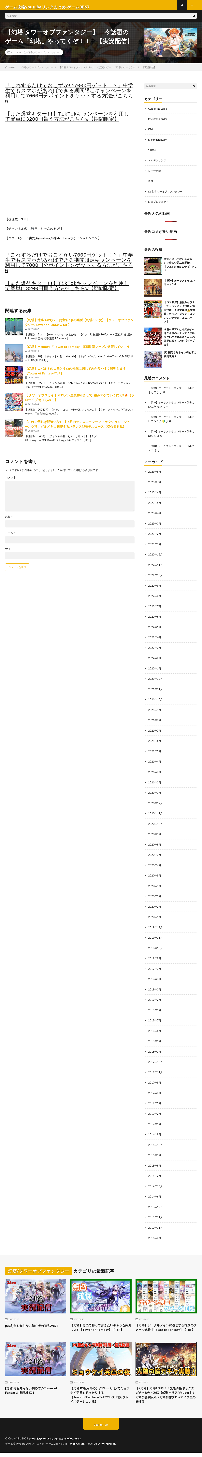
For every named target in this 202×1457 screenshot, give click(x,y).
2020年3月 (155, 894)
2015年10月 (155, 1140)
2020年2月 (155, 904)
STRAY (152, 153)
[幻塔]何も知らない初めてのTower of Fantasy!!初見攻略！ (33, 1392)
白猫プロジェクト (159, 204)
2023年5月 (155, 504)
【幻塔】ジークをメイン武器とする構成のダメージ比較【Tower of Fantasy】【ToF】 (165, 1325)
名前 (9, 520)
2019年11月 (155, 935)
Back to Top (101, 1429)
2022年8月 (155, 597)
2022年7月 (155, 607)
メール (10, 536)
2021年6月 (155, 740)
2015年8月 (155, 1161)
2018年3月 (155, 1038)
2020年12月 (155, 802)
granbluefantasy (158, 143)
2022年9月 (155, 586)
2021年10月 (155, 699)
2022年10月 (155, 576)
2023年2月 (155, 535)
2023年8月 (155, 474)
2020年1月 (155, 915)
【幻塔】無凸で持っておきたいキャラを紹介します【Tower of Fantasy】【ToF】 (99, 1325)
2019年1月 (155, 1007)
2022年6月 (155, 617)
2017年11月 (155, 1068)
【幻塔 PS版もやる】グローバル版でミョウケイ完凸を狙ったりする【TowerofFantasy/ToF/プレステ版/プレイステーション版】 (100, 1398)
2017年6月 (155, 1089)
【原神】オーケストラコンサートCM (171, 390)
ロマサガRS (155, 173)
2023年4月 (155, 515)
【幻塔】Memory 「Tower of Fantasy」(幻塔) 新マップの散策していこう (77, 350)
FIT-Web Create (75, 1448)
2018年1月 (155, 1048)
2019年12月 (155, 925)
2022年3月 (155, 648)
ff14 (150, 132)
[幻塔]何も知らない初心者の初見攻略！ (34, 1323)
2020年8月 (155, 843)
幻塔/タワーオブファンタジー (43, 56)
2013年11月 (155, 1212)
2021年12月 (155, 679)
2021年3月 (155, 771)
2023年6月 (155, 494)
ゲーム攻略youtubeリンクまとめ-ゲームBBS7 (57, 1443)
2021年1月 (155, 791)
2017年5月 (155, 1099)
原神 (151, 184)
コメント (10, 481)
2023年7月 (155, 484)
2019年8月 (155, 956)
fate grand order (158, 122)
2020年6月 (155, 863)
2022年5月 (155, 627)
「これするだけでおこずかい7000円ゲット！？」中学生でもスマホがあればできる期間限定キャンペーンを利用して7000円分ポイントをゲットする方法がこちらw (69, 97)
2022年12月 (155, 556)
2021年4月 (155, 761)
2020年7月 (155, 853)
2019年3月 (155, 986)
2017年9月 (155, 1079)
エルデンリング (157, 163)
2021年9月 (155, 709)
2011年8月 (155, 1232)
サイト (9, 552)
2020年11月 (155, 812)
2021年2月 (155, 781)
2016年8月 (155, 1130)
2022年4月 (155, 638)
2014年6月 (155, 1191)
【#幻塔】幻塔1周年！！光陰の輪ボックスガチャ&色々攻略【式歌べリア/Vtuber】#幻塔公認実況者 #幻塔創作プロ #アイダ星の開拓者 (165, 1398)
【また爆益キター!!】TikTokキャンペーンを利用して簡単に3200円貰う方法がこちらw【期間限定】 (67, 120)
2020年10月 (155, 822)
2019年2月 (155, 997)
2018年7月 (155, 1017)
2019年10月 (155, 945)
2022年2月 (155, 658)
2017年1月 (155, 1120)
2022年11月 (155, 566)
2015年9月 (155, 1150)
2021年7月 (155, 730)
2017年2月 (155, 1109)
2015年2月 (155, 1171)
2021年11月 (155, 689)
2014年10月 (155, 1181)
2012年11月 (155, 1222)
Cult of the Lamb (158, 112)
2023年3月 (155, 525)
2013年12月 (155, 1202)
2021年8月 (155, 720)
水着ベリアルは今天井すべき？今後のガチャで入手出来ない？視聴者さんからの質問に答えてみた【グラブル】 (179, 339)
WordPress (110, 1448)
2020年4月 (155, 884)
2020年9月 (155, 832)
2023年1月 (155, 545)
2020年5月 (155, 874)
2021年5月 (155, 750)
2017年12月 (155, 1058)
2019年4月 (155, 976)
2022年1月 (155, 668)
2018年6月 (155, 1027)
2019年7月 (155, 966)
